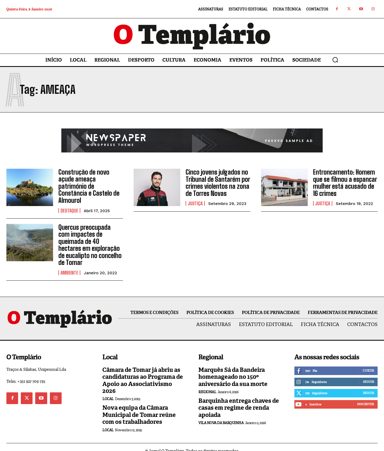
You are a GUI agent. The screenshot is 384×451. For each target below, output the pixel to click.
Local (108, 391)
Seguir (368, 374)
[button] (335, 59)
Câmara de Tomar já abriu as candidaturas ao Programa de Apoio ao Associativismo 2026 (142, 373)
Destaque (69, 210)
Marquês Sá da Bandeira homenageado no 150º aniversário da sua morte (232, 369)
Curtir (368, 363)
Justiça (195, 203)
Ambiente (69, 265)
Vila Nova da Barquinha (220, 415)
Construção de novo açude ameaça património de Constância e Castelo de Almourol (88, 186)
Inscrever (365, 396)
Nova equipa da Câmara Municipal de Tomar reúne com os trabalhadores (139, 407)
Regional (207, 384)
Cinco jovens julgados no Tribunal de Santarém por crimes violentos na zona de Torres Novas (218, 182)
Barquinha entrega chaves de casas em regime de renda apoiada (238, 400)
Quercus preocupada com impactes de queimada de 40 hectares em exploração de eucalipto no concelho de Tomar (90, 241)
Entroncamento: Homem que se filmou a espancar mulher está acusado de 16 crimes (345, 182)
